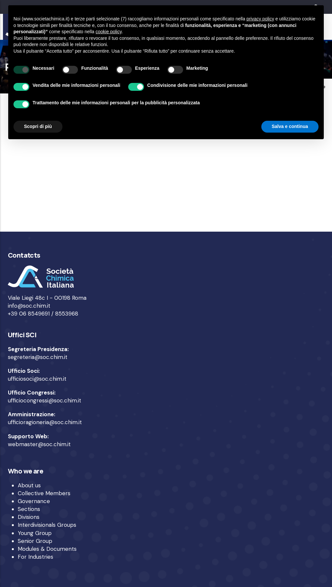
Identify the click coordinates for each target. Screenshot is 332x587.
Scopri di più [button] (38, 126)
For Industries (35, 556)
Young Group (35, 533)
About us (29, 485)
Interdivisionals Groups (47, 524)
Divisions (28, 517)
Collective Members (44, 493)
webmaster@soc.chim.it (39, 444)
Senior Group (35, 541)
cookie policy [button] (109, 31)
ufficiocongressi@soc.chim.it (44, 400)
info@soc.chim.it (29, 305)
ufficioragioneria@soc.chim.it (45, 422)
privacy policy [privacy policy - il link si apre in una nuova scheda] (260, 18)
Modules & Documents (47, 548)
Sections (29, 509)
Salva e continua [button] (290, 126)
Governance (34, 501)
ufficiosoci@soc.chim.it (37, 378)
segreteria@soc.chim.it (37, 357)
